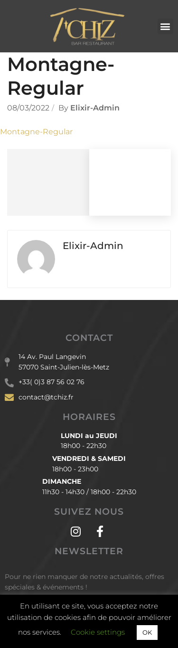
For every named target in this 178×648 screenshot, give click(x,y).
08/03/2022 (28, 107)
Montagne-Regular (36, 131)
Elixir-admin (95, 107)
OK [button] (147, 632)
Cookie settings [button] (98, 632)
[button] (165, 26)
